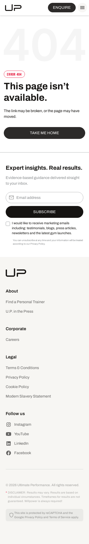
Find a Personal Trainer (25, 302)
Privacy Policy (17, 377)
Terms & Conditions (22, 368)
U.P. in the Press (19, 311)
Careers (12, 340)
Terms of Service (59, 517)
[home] (13, 7)
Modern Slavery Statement (28, 396)
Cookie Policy (17, 387)
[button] (81, 7)
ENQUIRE (62, 7)
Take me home (44, 133)
